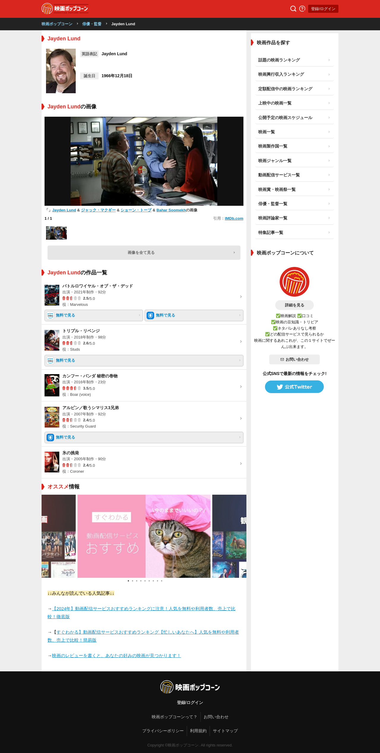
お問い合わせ (294, 359)
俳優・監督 (92, 24)
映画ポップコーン (57, 24)
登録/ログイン (323, 9)
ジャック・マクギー (98, 210)
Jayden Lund (64, 210)
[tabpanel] (143, 536)
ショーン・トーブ (136, 210)
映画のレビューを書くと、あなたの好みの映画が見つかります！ (116, 655)
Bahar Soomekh (171, 210)
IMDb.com (234, 218)
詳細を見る (294, 305)
